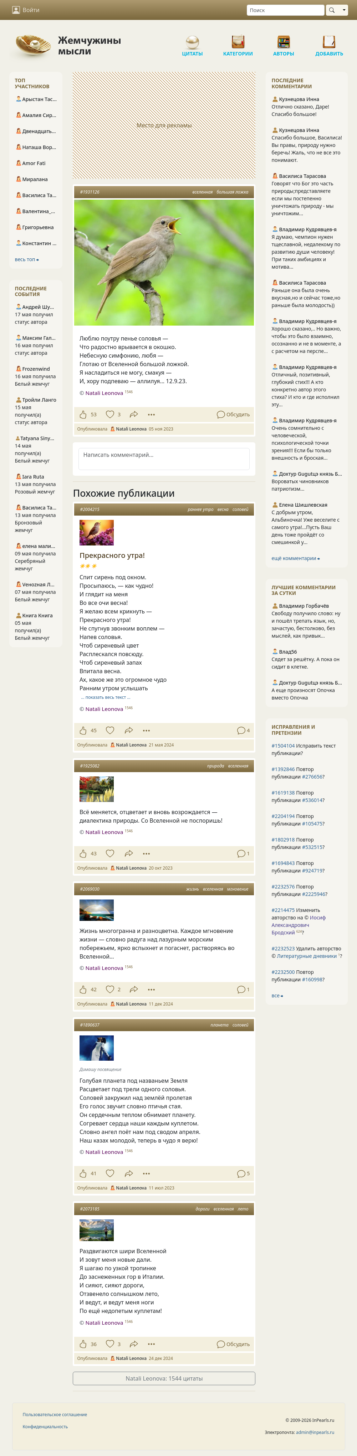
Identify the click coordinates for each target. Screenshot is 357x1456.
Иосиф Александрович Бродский (298, 925)
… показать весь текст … (106, 697)
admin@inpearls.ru (315, 1432)
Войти (26, 10)
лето (243, 1209)
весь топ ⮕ (27, 259)
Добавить (329, 39)
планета (220, 1025)
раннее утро (201, 509)
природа (215, 766)
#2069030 (89, 889)
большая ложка (232, 192)
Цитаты (192, 39)
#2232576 (283, 886)
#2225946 (313, 894)
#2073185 (89, 1209)
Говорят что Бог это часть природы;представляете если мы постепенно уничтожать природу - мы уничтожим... (302, 198)
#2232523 (283, 948)
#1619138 (283, 792)
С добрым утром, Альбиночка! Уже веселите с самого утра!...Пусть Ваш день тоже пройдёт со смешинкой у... (305, 527)
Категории (238, 39)
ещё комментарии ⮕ (295, 558)
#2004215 (89, 509)
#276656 (312, 776)
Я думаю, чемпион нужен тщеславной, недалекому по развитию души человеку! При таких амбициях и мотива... (305, 251)
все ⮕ (277, 995)
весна (223, 509)
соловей (240, 509)
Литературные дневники (307, 956)
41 (93, 1173)
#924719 (312, 870)
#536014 (312, 800)
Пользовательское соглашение (55, 1415)
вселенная (203, 192)
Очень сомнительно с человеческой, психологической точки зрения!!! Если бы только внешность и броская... (301, 442)
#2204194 (283, 816)
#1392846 (283, 769)
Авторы (283, 39)
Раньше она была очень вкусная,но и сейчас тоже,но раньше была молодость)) (305, 297)
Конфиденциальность (45, 1427)
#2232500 (283, 972)
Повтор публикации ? (298, 773)
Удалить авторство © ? (306, 952)
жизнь (192, 889)
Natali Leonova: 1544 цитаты (164, 1378)
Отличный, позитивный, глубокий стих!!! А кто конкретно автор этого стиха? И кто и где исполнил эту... (305, 389)
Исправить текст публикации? (303, 749)
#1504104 (283, 745)
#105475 (312, 823)
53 (93, 414)
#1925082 (89, 766)
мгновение (238, 889)
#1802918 (283, 839)
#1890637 (89, 1025)
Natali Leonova (104, 392)
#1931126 (89, 192)
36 (93, 1344)
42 (93, 989)
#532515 (312, 847)
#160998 (312, 979)
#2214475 (283, 910)
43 (93, 853)
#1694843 (283, 863)
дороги (203, 1209)
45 (93, 730)
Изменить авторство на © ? (298, 921)
